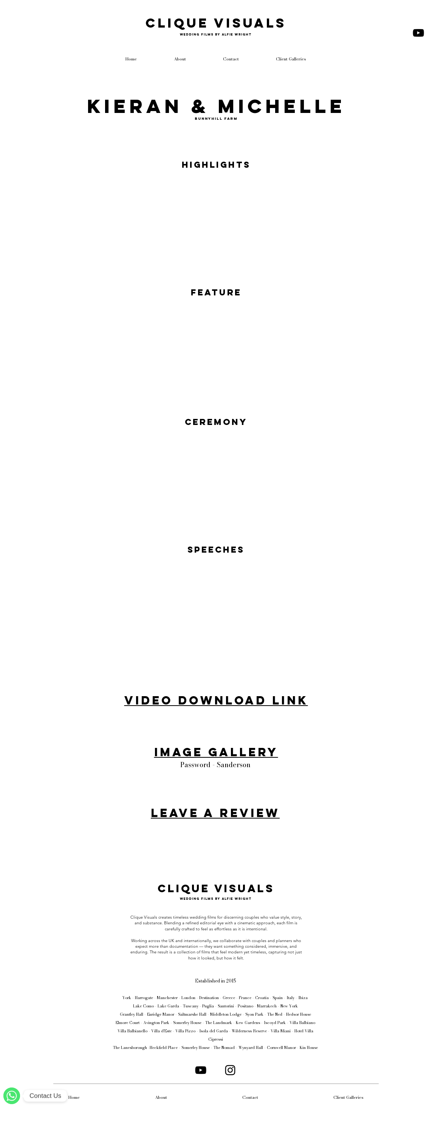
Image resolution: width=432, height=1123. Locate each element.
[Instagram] (230, 1070)
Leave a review (215, 813)
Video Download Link (216, 700)
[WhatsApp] (11, 1095)
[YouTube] (418, 33)
